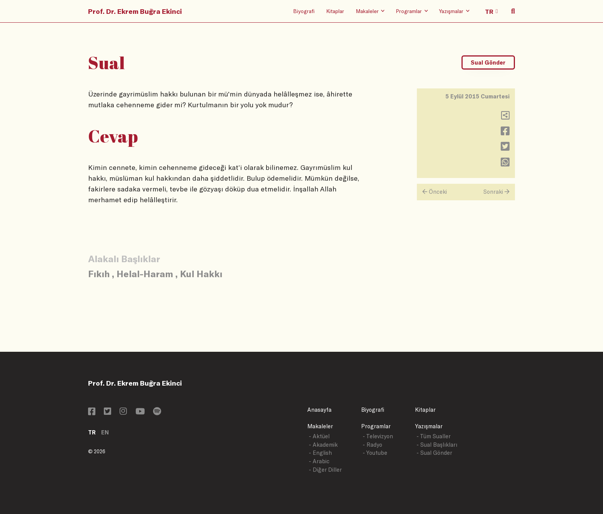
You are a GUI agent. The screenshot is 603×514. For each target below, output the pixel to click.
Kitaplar (335, 11)
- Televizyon (378, 436)
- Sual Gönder (434, 452)
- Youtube (375, 452)
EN (105, 432)
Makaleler (320, 426)
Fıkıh (99, 273)
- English (320, 452)
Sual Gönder (488, 62)
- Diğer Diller (325, 469)
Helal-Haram (145, 273)
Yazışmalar (429, 426)
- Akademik (323, 444)
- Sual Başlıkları (436, 444)
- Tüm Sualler (433, 436)
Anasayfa (319, 409)
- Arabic (319, 461)
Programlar (376, 426)
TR (92, 432)
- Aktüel (319, 436)
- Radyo (372, 444)
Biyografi (304, 11)
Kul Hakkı (201, 273)
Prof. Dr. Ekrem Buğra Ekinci (135, 11)
